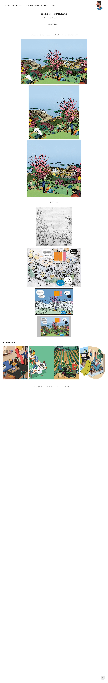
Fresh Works (6, 5)
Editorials (15, 5)
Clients (53, 5)
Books (27, 5)
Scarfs (21, 5)
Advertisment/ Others (36, 5)
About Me (46, 5)
